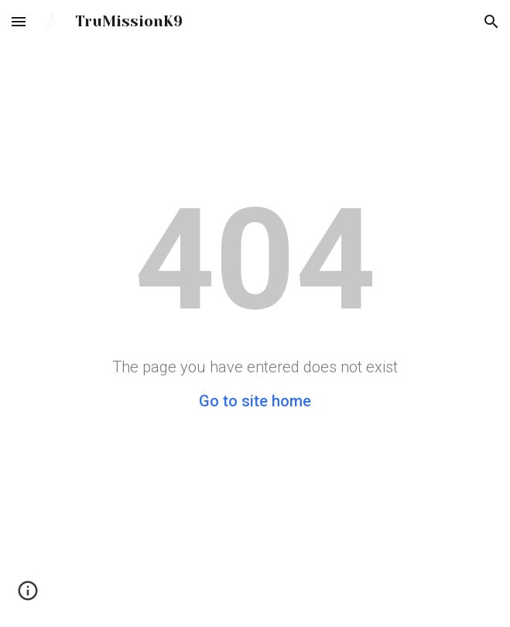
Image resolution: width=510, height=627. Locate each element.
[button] (18, 21)
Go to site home (255, 401)
